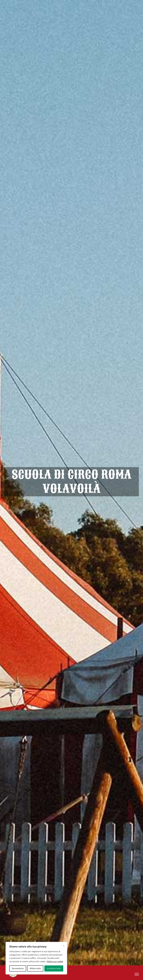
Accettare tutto (54, 968)
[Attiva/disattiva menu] (137, 974)
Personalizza (18, 968)
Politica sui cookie (55, 961)
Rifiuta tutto (35, 968)
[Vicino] (64, 946)
